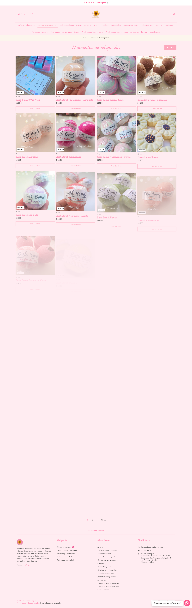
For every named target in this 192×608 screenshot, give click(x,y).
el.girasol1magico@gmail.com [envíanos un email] (150, 547)
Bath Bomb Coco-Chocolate (152, 99)
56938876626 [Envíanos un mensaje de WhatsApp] (144, 550)
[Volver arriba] (96, 530)
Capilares (101, 563)
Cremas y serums (103, 590)
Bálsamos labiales (104, 554)
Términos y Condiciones (66, 554)
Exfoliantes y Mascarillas (107, 570)
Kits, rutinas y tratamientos (107, 560)
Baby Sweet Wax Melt (28, 99)
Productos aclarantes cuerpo (108, 586)
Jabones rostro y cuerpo (106, 577)
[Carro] (173, 14)
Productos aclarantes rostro (108, 583)
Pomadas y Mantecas (105, 573)
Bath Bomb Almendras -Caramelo (74, 99)
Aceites (100, 547)
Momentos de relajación (106, 557)
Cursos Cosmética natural (67, 550)
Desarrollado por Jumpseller (50, 603)
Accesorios (101, 580)
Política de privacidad (65, 560)
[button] (170, 47)
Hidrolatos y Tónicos (105, 567)
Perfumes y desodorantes (107, 550)
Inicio (85, 38)
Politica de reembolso (65, 557)
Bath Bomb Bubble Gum (110, 99)
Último (103, 520)
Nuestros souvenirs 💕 (65, 547)
